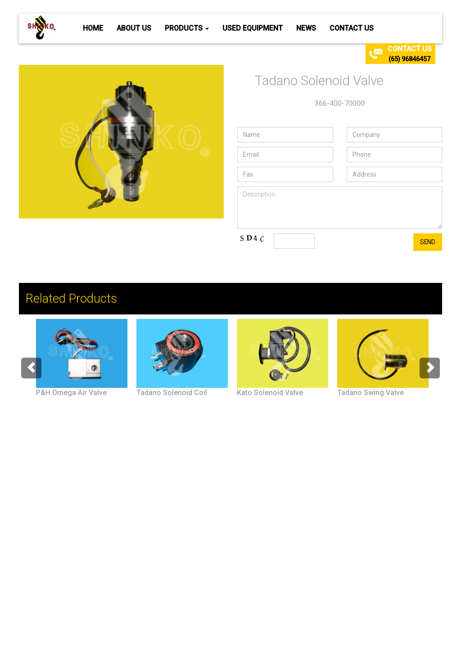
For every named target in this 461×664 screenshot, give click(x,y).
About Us (134, 28)
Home (93, 28)
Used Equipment (252, 28)
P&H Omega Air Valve (71, 392)
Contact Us (352, 28)
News (306, 28)
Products (187, 28)
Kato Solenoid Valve (270, 392)
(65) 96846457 (409, 59)
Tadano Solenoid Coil (171, 392)
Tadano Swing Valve (370, 392)
